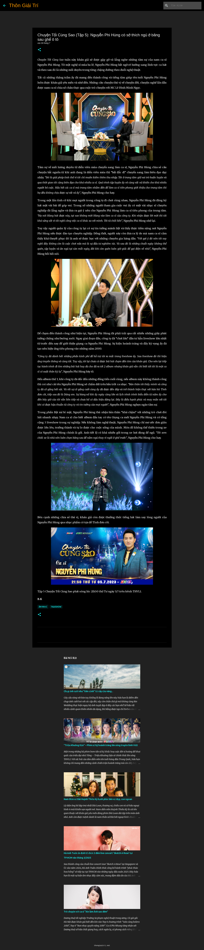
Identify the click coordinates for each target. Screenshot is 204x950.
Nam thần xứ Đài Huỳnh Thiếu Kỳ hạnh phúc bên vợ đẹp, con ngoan (98, 799)
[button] (39, 50)
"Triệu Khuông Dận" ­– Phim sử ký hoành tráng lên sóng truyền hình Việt (101, 745)
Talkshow (56, 607)
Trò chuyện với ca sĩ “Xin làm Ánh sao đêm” (86, 911)
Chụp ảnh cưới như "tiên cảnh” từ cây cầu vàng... (88, 691)
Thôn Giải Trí (23, 5)
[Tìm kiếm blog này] (184, 5)
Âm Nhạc (43, 607)
